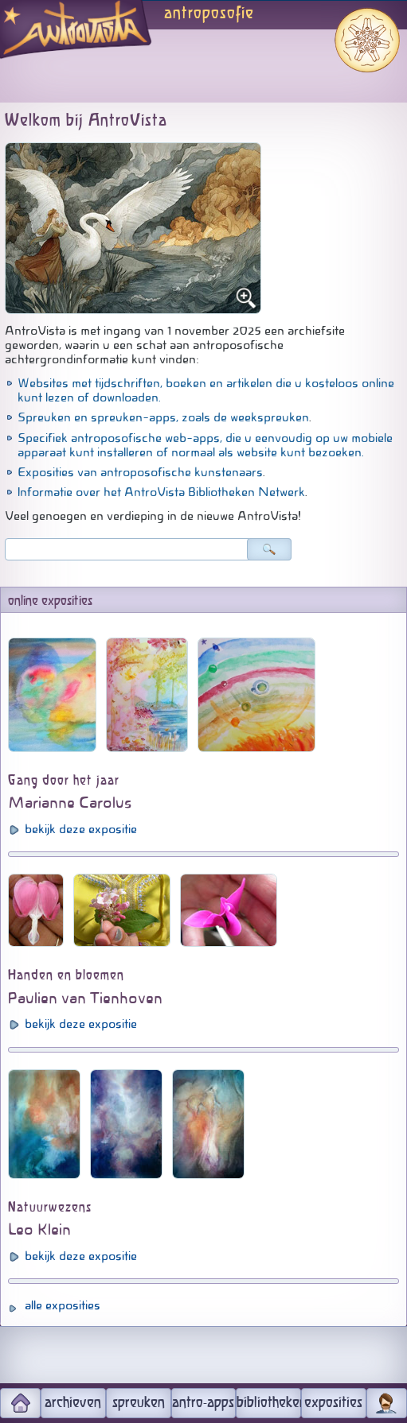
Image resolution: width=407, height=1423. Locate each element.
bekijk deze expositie (81, 829)
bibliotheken (269, 1403)
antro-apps (203, 1403)
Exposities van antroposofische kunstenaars (140, 472)
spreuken (138, 1403)
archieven (73, 1403)
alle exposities (62, 1305)
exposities (333, 1403)
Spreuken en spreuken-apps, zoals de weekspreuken (163, 417)
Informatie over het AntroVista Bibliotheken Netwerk (161, 492)
